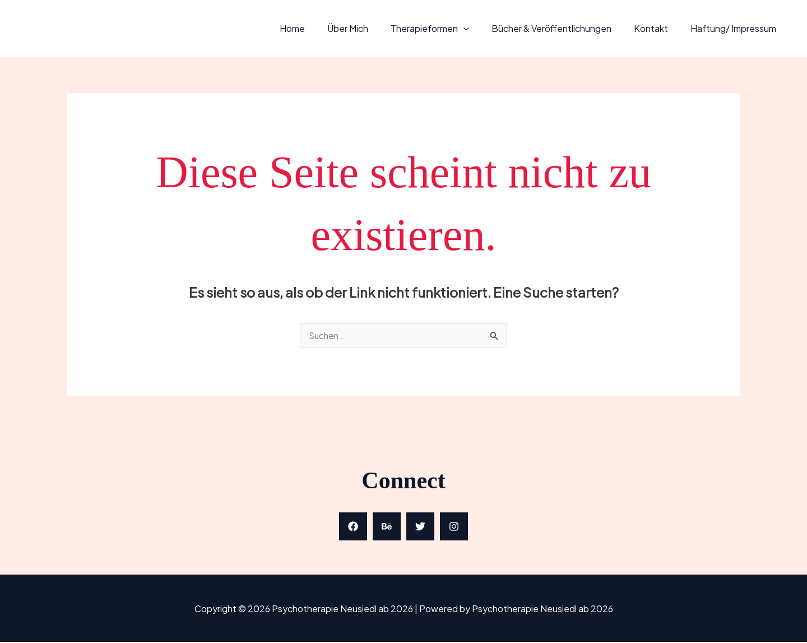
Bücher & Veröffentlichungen (563, 28)
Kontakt (658, 28)
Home (317, 28)
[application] (479, 28)
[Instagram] (454, 528)
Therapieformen (445, 28)
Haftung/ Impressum (735, 28)
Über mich (367, 28)
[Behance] (387, 528)
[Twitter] (420, 528)
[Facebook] (353, 528)
